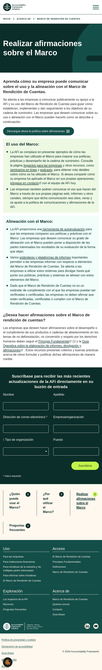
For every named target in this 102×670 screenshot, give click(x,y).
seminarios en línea (23, 169)
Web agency (49, 651)
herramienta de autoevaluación (63, 229)
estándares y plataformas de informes (45, 257)
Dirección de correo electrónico (25, 417)
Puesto (58, 439)
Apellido (58, 394)
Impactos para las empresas (42, 165)
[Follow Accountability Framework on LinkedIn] (87, 626)
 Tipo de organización (18, 439)
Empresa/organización (68, 417)
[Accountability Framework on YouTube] (96, 626)
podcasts (46, 169)
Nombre (8, 394)
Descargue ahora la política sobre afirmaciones (36, 131)
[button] (8, 662)
